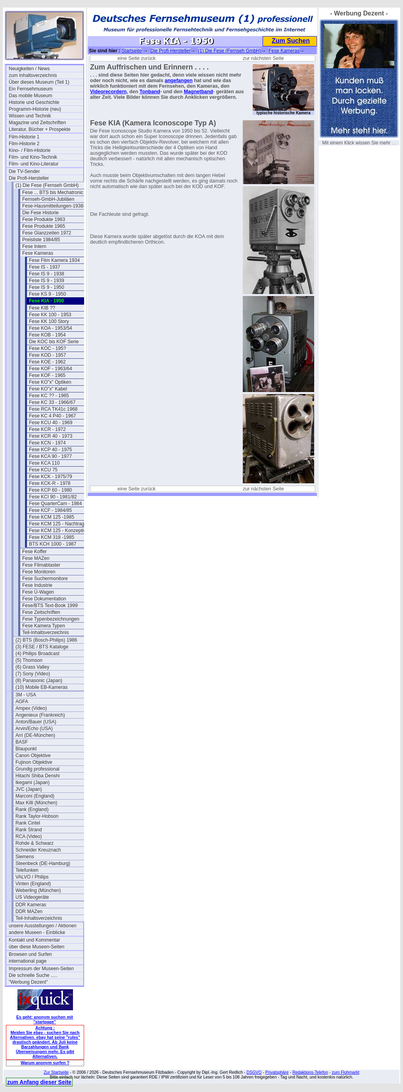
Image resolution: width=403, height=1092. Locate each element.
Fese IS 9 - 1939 (46, 280)
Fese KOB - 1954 (47, 335)
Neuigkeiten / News (29, 68)
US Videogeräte (32, 897)
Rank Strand (28, 829)
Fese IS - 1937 (44, 267)
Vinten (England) (33, 883)
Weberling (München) (38, 890)
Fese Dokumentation (44, 599)
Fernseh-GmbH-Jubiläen (48, 199)
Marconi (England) (34, 796)
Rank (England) (31, 809)
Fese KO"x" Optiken (50, 382)
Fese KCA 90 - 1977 (50, 456)
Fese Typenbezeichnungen (50, 619)
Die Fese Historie (40, 212)
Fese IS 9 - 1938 (46, 274)
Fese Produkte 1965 (43, 226)
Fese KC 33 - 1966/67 (52, 402)
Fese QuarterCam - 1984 (55, 503)
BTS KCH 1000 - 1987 (52, 544)
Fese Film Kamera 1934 (54, 260)
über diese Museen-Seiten (36, 947)
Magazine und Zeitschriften (37, 122)
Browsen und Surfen (30, 954)
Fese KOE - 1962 (47, 362)
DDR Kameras (30, 904)
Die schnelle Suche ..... (33, 975)
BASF (21, 742)
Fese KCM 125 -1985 (51, 517)
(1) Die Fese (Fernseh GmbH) (47, 185)
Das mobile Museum (30, 95)
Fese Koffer (34, 551)
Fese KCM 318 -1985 (51, 537)
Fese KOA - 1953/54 (50, 328)
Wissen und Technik (30, 116)
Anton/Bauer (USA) (35, 722)
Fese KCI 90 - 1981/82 (53, 497)
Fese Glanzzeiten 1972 (46, 233)
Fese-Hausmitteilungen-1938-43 (56, 206)
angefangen (178, 80)
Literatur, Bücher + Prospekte (40, 129)
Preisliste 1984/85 (41, 239)
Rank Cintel (27, 823)
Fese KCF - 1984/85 (50, 510)
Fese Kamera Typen (43, 626)
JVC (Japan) (28, 789)
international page (27, 961)
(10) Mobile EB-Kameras (41, 687)
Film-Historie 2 (24, 143)
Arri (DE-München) (35, 735)
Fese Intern (34, 246)
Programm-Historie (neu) (35, 109)
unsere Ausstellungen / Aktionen (43, 926)
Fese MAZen (36, 558)
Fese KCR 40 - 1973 (50, 436)
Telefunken (26, 870)
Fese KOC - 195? (47, 348)
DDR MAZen (28, 911)
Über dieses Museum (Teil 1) (39, 82)
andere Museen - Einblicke (37, 932)
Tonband (150, 91)
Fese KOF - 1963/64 (50, 368)
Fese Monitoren (38, 572)
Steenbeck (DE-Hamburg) (42, 863)
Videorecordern (108, 91)
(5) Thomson (28, 660)
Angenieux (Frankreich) (40, 715)
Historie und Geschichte (34, 102)
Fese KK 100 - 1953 (50, 314)
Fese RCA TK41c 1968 (53, 409)
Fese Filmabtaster (41, 565)
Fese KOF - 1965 (47, 375)
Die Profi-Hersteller (29, 178)
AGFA (21, 701)
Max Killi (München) (36, 803)
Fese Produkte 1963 (43, 219)
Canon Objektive (33, 755)
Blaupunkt (25, 749)
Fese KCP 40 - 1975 (50, 449)
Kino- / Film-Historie (29, 150)
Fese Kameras (37, 253)
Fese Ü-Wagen (38, 592)
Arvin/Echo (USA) (34, 728)
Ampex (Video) (31, 708)
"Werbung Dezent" (28, 982)
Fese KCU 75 (43, 470)
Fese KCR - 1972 (47, 429)
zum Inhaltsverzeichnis (33, 75)
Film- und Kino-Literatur (33, 164)
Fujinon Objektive (33, 762)
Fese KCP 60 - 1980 (50, 490)
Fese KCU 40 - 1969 (50, 422)
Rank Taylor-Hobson (37, 816)
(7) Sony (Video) (32, 674)
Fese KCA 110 (44, 463)
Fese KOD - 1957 (47, 355)
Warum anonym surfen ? (45, 1062)
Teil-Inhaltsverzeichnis (45, 632)
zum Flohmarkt (345, 1072)
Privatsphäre (277, 1072)
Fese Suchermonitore (45, 578)
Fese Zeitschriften (41, 612)
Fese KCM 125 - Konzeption (59, 530)
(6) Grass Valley (32, 667)
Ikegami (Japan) (32, 782)
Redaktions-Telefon (310, 1072)
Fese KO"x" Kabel (48, 389)
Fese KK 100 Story (49, 321)
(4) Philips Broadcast (37, 653)
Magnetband (198, 91)
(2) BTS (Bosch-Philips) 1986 (46, 640)
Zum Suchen (291, 40)
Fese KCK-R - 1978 (50, 483)
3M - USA (25, 695)
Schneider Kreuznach (38, 850)
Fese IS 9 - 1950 (46, 287)
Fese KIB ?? (42, 308)
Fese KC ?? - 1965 (49, 395)
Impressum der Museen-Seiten (41, 968)
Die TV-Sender (24, 171)
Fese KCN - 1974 (47, 443)
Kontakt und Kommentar (34, 940)
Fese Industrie (37, 585)
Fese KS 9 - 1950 (47, 294)
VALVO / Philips (32, 877)
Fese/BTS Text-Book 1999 (50, 605)
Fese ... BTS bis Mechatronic (52, 192)
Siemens (24, 856)
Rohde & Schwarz (34, 843)
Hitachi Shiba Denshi (37, 776)
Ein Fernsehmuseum (31, 89)
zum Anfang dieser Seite (39, 1082)
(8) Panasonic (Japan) (38, 680)
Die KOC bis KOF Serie (54, 341)
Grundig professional (37, 769)
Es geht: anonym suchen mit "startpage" (44, 1019)
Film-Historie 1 (24, 137)
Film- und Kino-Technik (33, 157)
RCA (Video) (28, 836)
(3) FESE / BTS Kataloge (41, 647)
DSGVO (254, 1072)
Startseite (131, 51)
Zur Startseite (56, 1072)
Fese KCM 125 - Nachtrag (56, 524)
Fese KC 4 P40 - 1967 (52, 416)
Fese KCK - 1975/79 (50, 476)
